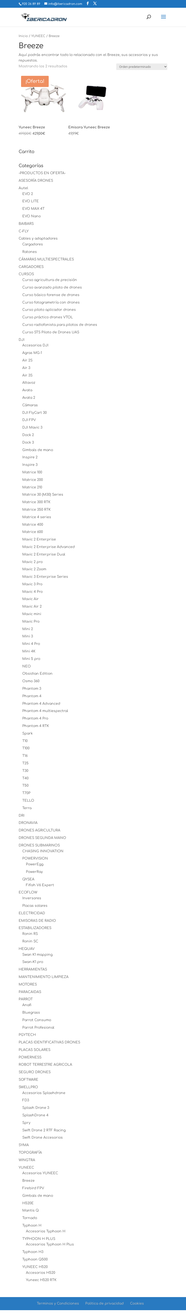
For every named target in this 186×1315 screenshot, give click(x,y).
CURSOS (26, 274)
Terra (26, 808)
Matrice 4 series (36, 517)
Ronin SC (30, 941)
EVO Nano (31, 216)
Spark (27, 733)
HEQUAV (27, 949)
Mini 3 (27, 636)
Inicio (23, 36)
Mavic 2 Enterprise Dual (43, 554)
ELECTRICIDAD (32, 913)
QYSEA (28, 879)
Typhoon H (31, 1225)
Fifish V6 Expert (40, 885)
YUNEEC (38, 36)
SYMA (24, 1145)
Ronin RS (30, 934)
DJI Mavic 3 (32, 427)
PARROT (26, 999)
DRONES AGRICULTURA (39, 830)
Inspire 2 (30, 457)
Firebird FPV (33, 1188)
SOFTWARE (28, 1079)
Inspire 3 (30, 465)
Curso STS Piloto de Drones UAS (50, 332)
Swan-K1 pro (32, 962)
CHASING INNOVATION (42, 851)
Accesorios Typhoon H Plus (50, 1244)
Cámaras (30, 405)
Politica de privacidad (104, 1303)
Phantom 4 (31, 696)
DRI (21, 815)
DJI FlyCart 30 (34, 413)
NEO (26, 666)
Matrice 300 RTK (36, 502)
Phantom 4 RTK (35, 726)
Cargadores (32, 244)
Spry (26, 1123)
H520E (28, 1203)
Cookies (137, 1303)
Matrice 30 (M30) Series (42, 494)
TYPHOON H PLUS (38, 1239)
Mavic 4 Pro (32, 592)
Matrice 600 (32, 532)
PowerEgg (34, 864)
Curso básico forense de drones (50, 295)
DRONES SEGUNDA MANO (42, 838)
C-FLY (24, 231)
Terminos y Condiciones (58, 1303)
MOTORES (28, 984)
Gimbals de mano (37, 450)
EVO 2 (27, 194)
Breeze (28, 1180)
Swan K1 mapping (37, 954)
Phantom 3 (31, 688)
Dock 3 (28, 442)
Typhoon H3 (32, 1252)
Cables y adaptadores (38, 238)
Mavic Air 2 (32, 606)
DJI (21, 340)
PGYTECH (27, 1035)
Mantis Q (30, 1210)
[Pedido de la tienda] (141, 66)
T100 (26, 748)
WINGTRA (27, 1160)
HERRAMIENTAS (33, 969)
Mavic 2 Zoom (34, 569)
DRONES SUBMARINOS (39, 845)
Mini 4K (28, 651)
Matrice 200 (32, 480)
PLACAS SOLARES (34, 1050)
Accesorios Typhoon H (45, 1231)
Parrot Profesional (38, 1027)
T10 (25, 741)
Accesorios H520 (40, 1273)
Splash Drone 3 (35, 1108)
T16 (25, 756)
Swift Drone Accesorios (42, 1137)
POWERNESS (30, 1057)
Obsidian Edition (37, 673)
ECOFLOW (28, 892)
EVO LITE (30, 201)
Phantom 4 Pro (35, 718)
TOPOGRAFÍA (30, 1152)
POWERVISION (35, 858)
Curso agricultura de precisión (49, 280)
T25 (25, 763)
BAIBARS (26, 224)
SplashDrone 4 (35, 1115)
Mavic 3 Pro (32, 584)
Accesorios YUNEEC (40, 1173)
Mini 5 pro (31, 659)
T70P (26, 793)
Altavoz (28, 382)
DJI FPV (29, 420)
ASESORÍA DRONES (36, 180)
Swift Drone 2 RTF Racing (44, 1130)
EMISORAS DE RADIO (37, 921)
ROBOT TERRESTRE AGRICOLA (45, 1064)
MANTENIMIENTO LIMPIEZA (44, 977)
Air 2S (27, 360)
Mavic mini (31, 614)
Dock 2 (28, 435)
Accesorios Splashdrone (43, 1093)
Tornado (29, 1218)
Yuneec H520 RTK (41, 1280)
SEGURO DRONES (35, 1072)
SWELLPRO (28, 1087)
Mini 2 (27, 629)
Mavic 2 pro (32, 562)
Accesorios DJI (35, 345)
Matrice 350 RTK (36, 509)
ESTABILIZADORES (35, 928)
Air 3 (26, 368)
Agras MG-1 (32, 353)
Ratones (29, 252)
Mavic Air (30, 599)
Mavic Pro (30, 621)
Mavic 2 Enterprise (39, 539)
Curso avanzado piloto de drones (52, 287)
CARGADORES (31, 267)
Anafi (26, 1005)
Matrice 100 (32, 472)
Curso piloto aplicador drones (49, 310)
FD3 (25, 1100)
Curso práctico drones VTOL (47, 317)
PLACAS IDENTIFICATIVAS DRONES (49, 1042)
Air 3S (27, 375)
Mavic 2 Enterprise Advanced (48, 547)
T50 (25, 785)
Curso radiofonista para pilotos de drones (59, 325)
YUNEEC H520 (35, 1267)
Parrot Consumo (36, 1020)
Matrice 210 (32, 487)
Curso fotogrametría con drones (51, 302)
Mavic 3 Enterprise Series (45, 577)
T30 (25, 771)
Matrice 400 (32, 524)
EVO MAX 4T (33, 209)
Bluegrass (31, 1012)
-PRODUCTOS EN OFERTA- (42, 173)
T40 (25, 778)
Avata (27, 390)
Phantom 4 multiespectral (45, 711)
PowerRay (34, 872)
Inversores (31, 898)
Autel (23, 188)
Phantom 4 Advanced (41, 703)
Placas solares (34, 906)
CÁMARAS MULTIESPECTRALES (46, 259)
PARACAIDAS (30, 992)
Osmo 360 (30, 681)
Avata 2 (28, 397)
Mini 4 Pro (31, 644)
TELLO (28, 800)
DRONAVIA (28, 823)
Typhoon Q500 (35, 1259)
